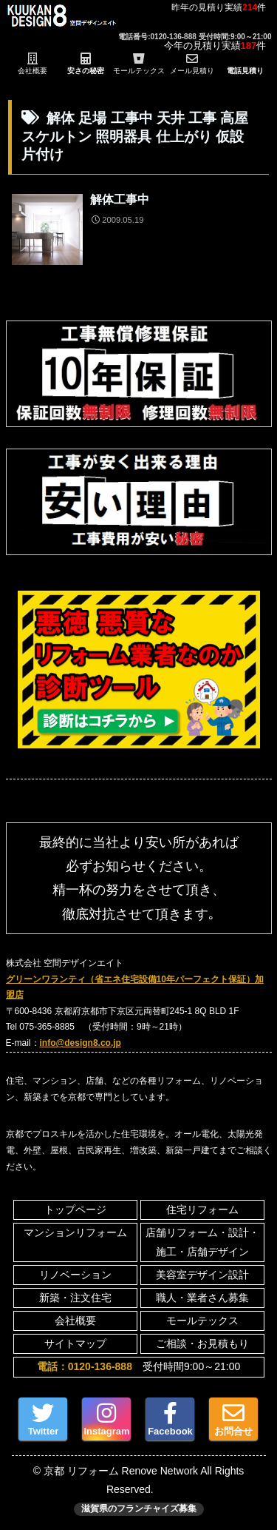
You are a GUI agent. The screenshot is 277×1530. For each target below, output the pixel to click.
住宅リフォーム (202, 1209)
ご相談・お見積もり (202, 1343)
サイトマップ (75, 1343)
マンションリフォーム (75, 1232)
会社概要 (75, 1320)
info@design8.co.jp (80, 1043)
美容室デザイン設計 (202, 1275)
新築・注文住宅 (75, 1297)
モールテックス (202, 1320)
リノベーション (75, 1275)
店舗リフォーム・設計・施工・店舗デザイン (202, 1242)
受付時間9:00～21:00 (138, 1366)
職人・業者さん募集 (202, 1297)
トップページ (75, 1209)
